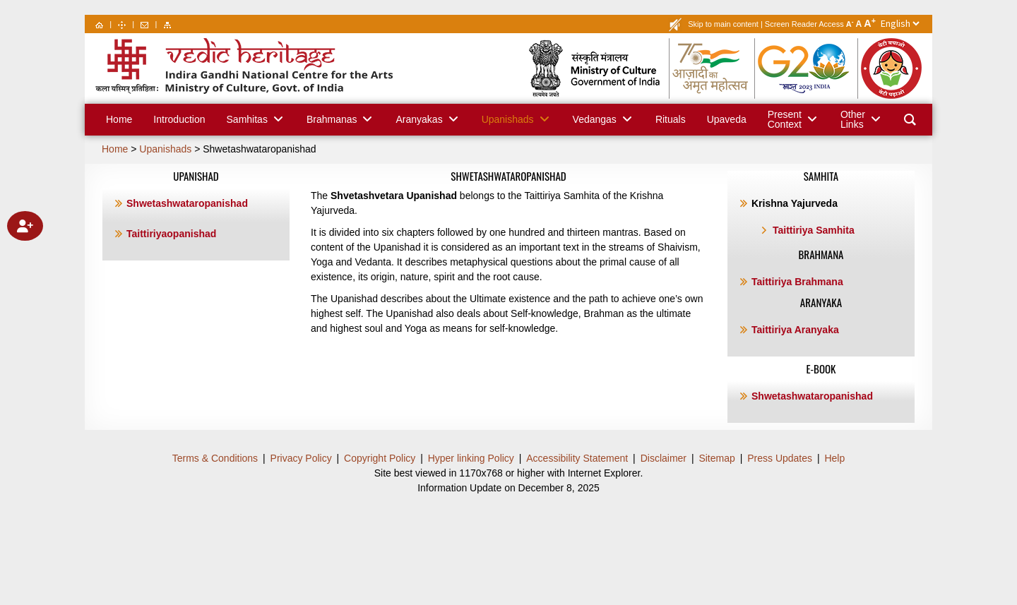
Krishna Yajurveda (794, 203)
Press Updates (779, 458)
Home (115, 149)
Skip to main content (723, 24)
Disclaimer (663, 458)
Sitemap (716, 458)
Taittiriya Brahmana (797, 281)
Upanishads (165, 149)
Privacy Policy (301, 458)
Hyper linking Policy (471, 458)
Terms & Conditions (215, 458)
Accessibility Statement (577, 458)
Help (834, 458)
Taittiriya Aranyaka (795, 329)
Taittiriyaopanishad (171, 233)
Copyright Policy (379, 458)
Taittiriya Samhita (814, 230)
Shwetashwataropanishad (259, 149)
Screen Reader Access (804, 24)
